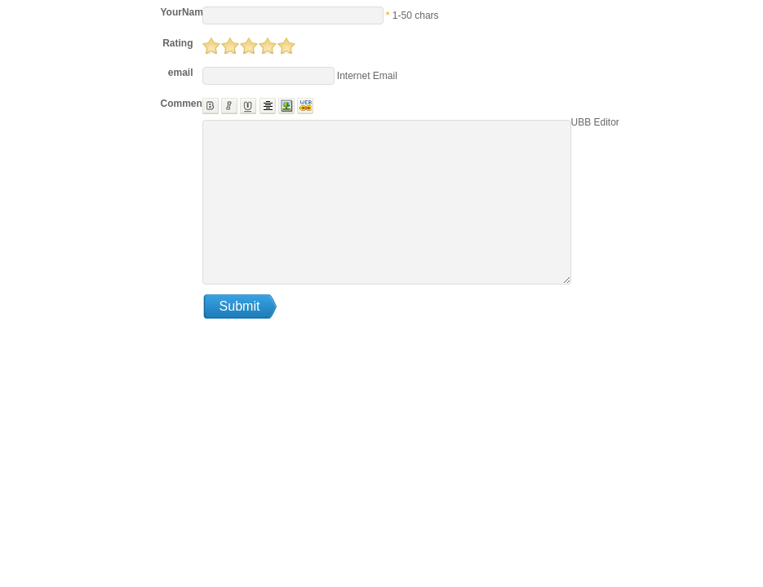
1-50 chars (416, 15)
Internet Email (366, 76)
